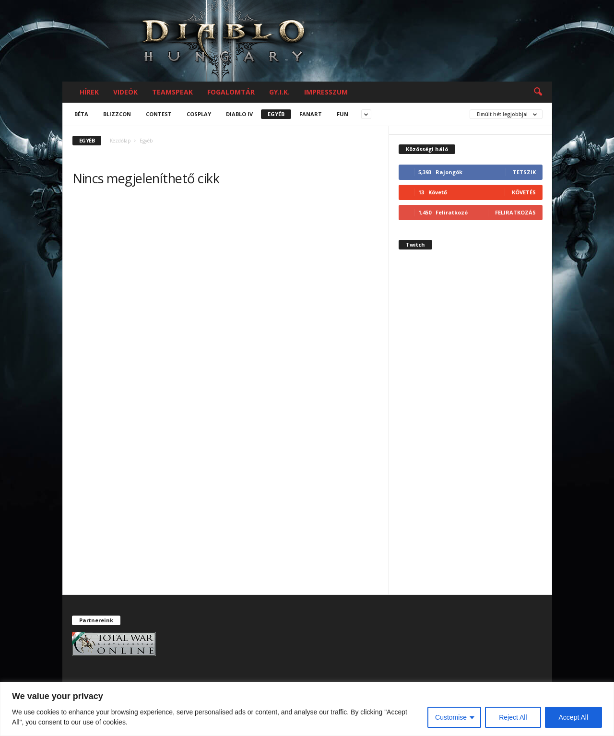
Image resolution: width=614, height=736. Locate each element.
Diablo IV (239, 114)
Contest (159, 114)
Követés (524, 192)
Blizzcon (117, 114)
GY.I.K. (279, 91)
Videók (125, 91)
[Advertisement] (471, 430)
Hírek (89, 91)
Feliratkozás (515, 212)
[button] (537, 92)
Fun (342, 114)
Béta (81, 114)
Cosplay (199, 114)
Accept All (573, 717)
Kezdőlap (120, 140)
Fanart (310, 114)
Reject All (513, 717)
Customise (451, 717)
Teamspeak (172, 91)
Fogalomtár (231, 91)
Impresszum (326, 91)
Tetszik (524, 172)
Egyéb (276, 114)
